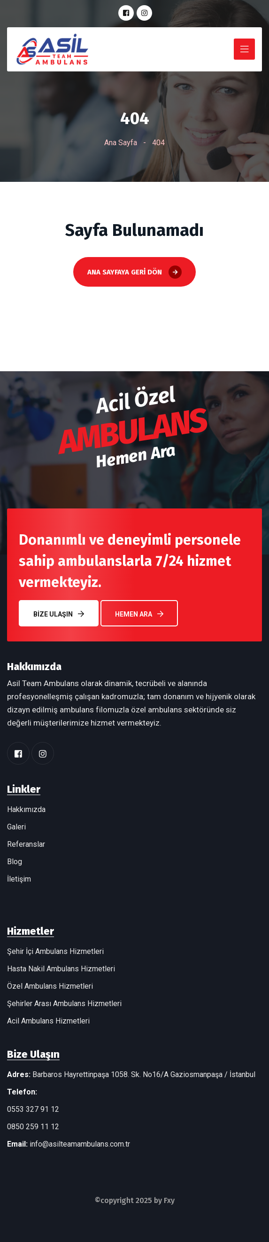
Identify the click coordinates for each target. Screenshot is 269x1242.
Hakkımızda (26, 809)
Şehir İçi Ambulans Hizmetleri (55, 951)
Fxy (169, 1200)
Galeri (16, 826)
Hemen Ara (139, 613)
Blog (14, 861)
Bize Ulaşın (58, 613)
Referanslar (26, 844)
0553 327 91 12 (33, 1109)
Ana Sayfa (120, 142)
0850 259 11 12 (33, 1126)
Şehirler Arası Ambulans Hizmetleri (64, 1003)
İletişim (19, 879)
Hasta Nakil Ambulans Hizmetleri (61, 968)
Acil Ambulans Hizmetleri (48, 1020)
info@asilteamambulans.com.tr (80, 1144)
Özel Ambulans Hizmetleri (50, 986)
